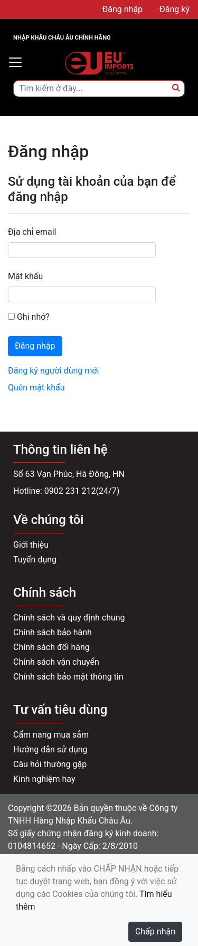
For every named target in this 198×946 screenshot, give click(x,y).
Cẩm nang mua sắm (51, 735)
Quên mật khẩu (36, 388)
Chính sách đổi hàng (51, 647)
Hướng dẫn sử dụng (50, 749)
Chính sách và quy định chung (69, 618)
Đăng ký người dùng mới (53, 371)
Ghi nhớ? (29, 317)
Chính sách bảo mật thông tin (68, 677)
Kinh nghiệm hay (44, 779)
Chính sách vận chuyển (56, 662)
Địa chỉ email (32, 232)
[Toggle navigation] (15, 62)
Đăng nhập (35, 346)
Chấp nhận (155, 931)
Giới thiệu (31, 545)
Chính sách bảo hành (52, 632)
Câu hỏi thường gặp (50, 764)
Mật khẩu (25, 276)
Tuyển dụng (34, 560)
